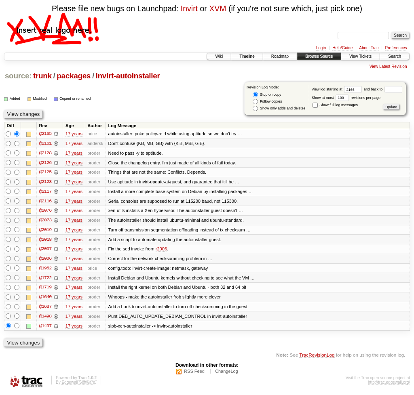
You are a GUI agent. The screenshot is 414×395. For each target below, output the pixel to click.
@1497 (45, 327)
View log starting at (338, 89)
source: (18, 75)
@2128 (45, 153)
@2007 (45, 250)
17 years (73, 133)
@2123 (45, 182)
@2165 (45, 133)
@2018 (45, 240)
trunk (42, 75)
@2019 (45, 230)
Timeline (246, 56)
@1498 (45, 318)
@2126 (45, 163)
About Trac (368, 48)
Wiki (219, 56)
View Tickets (360, 56)
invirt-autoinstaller (128, 75)
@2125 (45, 172)
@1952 (45, 269)
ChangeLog (226, 373)
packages (74, 75)
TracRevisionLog (316, 356)
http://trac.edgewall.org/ (389, 384)
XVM (217, 8)
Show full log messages (335, 105)
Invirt (189, 8)
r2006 (161, 250)
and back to (383, 89)
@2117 (45, 192)
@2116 (45, 201)
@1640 (45, 298)
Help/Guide (342, 48)
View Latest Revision (388, 66)
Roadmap (280, 56)
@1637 (45, 308)
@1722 (45, 279)
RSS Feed (194, 373)
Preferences (396, 48)
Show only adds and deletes (279, 108)
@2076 (45, 211)
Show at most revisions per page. (347, 98)
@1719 (45, 289)
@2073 (45, 221)
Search (394, 56)
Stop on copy (267, 94)
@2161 (45, 143)
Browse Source (319, 56)
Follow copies (267, 101)
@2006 (45, 259)
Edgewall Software (78, 384)
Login (321, 48)
